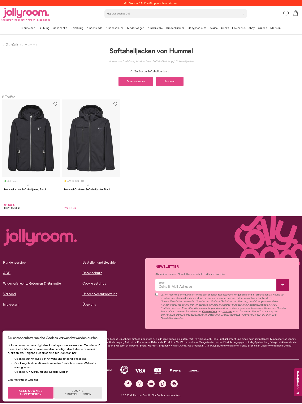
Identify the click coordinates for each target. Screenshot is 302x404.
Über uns (89, 305)
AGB (6, 273)
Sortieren (171, 81)
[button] (285, 15)
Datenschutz (92, 273)
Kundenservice (14, 263)
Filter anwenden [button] (135, 81)
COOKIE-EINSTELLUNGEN (80, 388)
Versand (9, 294)
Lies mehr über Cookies (24, 373)
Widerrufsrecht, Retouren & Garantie (32, 284)
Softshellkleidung (162, 61)
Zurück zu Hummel (20, 44)
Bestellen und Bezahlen (99, 263)
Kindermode (115, 61)
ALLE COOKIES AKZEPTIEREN (32, 388)
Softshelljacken (185, 61)
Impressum (11, 305)
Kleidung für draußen (137, 61)
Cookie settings (94, 284)
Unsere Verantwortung (99, 294)
